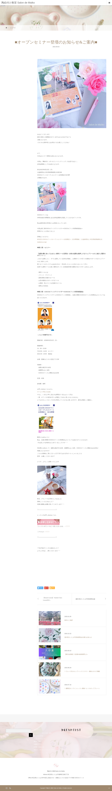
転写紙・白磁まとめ (39, 747)
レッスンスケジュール (39, 738)
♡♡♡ (68, 526)
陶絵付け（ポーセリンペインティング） (44, 750)
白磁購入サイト (38, 744)
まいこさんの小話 (38, 736)
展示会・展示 (37, 741)
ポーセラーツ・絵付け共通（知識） (43, 733)
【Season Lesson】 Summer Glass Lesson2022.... (52, 599)
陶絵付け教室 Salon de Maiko (18, 2)
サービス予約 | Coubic (44, 392)
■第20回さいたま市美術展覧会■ (85, 599)
